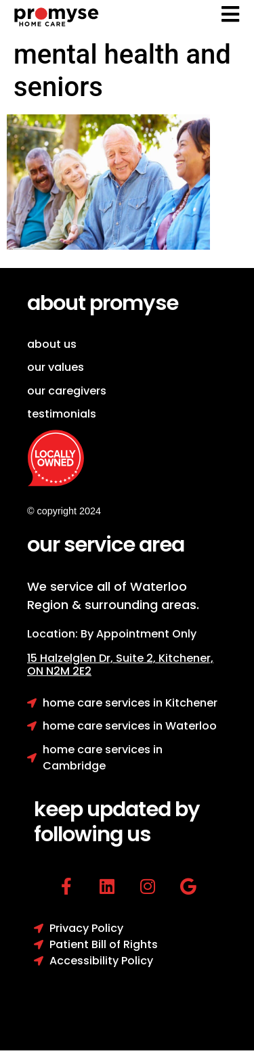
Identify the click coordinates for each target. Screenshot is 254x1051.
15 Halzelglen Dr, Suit (92, 658)
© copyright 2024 (64, 511)
